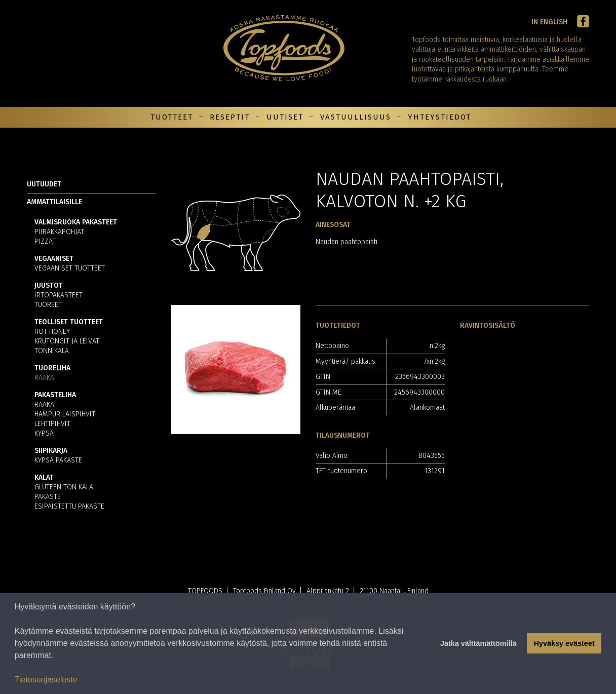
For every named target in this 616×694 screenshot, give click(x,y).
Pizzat (45, 242)
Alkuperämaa (335, 407)
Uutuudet (44, 184)
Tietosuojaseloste (46, 679)
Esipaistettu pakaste (69, 507)
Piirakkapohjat (59, 232)
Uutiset (284, 117)
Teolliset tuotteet (68, 322)
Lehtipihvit (52, 424)
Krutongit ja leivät (66, 341)
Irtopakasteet (58, 295)
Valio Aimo (332, 455)
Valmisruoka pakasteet (75, 222)
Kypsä (44, 434)
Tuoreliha (52, 368)
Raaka (44, 378)
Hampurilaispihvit (64, 414)
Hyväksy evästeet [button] (564, 643)
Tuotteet (171, 117)
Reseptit (230, 117)
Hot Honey (52, 332)
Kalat (44, 478)
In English (549, 22)
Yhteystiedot (439, 117)
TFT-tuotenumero (341, 471)
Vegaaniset (53, 259)
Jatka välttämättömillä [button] (478, 643)
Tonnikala (51, 351)
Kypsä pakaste (58, 461)
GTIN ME (328, 392)
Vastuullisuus (355, 117)
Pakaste (47, 497)
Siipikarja (50, 451)
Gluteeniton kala (63, 487)
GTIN (323, 376)
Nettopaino (332, 345)
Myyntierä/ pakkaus (345, 361)
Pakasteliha (55, 395)
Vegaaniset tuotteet (69, 269)
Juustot (48, 286)
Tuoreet (48, 305)
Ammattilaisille (54, 202)
